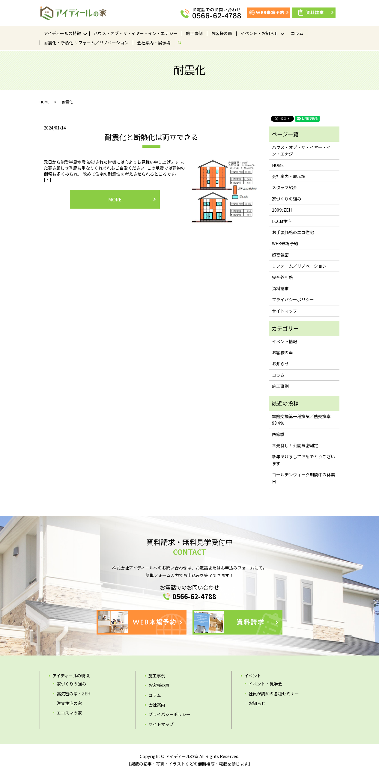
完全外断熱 (282, 277)
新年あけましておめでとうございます (303, 459)
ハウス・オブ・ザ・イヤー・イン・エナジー (136, 33)
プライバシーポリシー (293, 299)
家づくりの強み (286, 199)
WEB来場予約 (285, 243)
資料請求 (280, 288)
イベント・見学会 (265, 684)
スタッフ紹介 (284, 187)
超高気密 (280, 255)
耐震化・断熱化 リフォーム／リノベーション (86, 43)
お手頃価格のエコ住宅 (293, 232)
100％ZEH (282, 210)
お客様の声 (221, 33)
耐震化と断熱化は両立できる (151, 137)
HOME (44, 101)
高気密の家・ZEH (73, 694)
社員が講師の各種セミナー (274, 694)
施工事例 (194, 33)
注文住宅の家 (69, 703)
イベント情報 (284, 341)
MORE (114, 199)
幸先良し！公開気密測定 (295, 445)
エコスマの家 (69, 713)
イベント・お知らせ (259, 33)
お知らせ (280, 364)
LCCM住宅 (281, 221)
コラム (297, 33)
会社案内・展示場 (154, 43)
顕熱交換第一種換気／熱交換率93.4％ (301, 419)
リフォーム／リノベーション (299, 266)
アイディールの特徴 (62, 33)
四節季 (278, 434)
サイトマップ (284, 311)
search (182, 43)
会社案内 (156, 705)
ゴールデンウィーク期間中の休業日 (303, 477)
